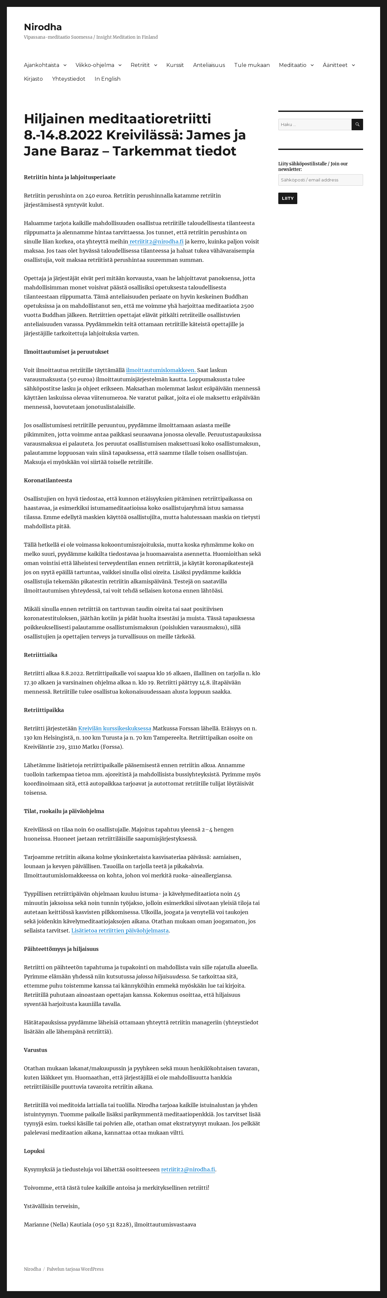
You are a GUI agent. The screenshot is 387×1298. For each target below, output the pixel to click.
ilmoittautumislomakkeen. (161, 370)
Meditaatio (292, 65)
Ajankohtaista (41, 65)
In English (107, 79)
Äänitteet (335, 65)
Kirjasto (33, 79)
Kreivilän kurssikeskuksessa (114, 728)
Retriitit (140, 65)
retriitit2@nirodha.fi (157, 241)
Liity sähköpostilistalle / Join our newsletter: (313, 166)
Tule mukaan (252, 65)
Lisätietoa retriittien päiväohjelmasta (120, 930)
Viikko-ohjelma (95, 65)
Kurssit (175, 65)
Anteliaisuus (209, 65)
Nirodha (43, 26)
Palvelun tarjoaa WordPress (75, 1269)
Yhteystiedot (68, 79)
